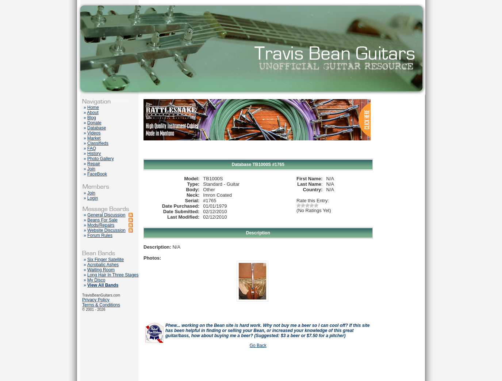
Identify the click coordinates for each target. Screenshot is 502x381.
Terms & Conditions (101, 305)
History (94, 153)
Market (94, 138)
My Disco (96, 280)
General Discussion (106, 215)
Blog (91, 117)
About (92, 112)
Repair (93, 163)
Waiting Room (101, 269)
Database (96, 128)
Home (93, 107)
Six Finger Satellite (105, 259)
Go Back (258, 345)
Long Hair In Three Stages (113, 275)
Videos (93, 133)
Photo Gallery (100, 158)
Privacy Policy (96, 299)
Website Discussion (106, 230)
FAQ (91, 148)
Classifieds (97, 143)
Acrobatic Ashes (103, 264)
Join (91, 168)
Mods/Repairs (100, 225)
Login (92, 198)
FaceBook (97, 174)
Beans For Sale (102, 220)
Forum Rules (99, 235)
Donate (94, 122)
